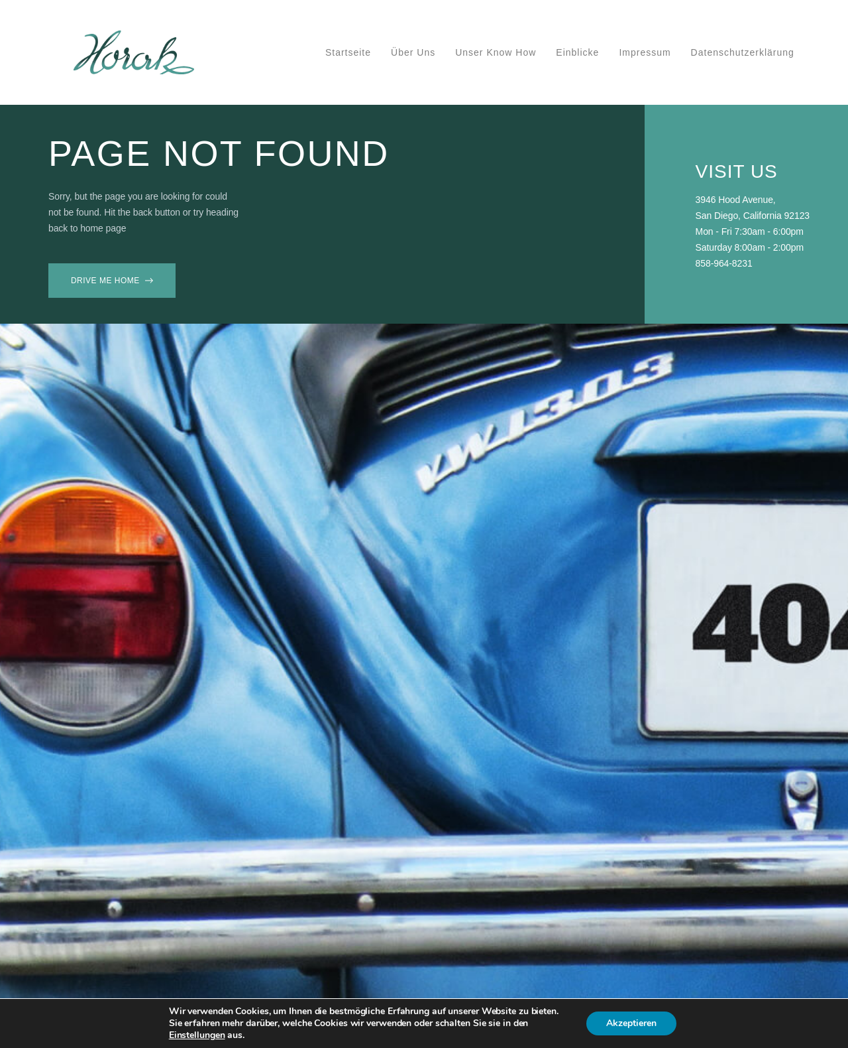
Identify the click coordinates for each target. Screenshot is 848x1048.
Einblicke (577, 52)
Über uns (413, 52)
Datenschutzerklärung (742, 52)
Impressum (644, 52)
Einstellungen (197, 1035)
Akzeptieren (631, 1023)
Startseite (348, 52)
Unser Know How (495, 52)
